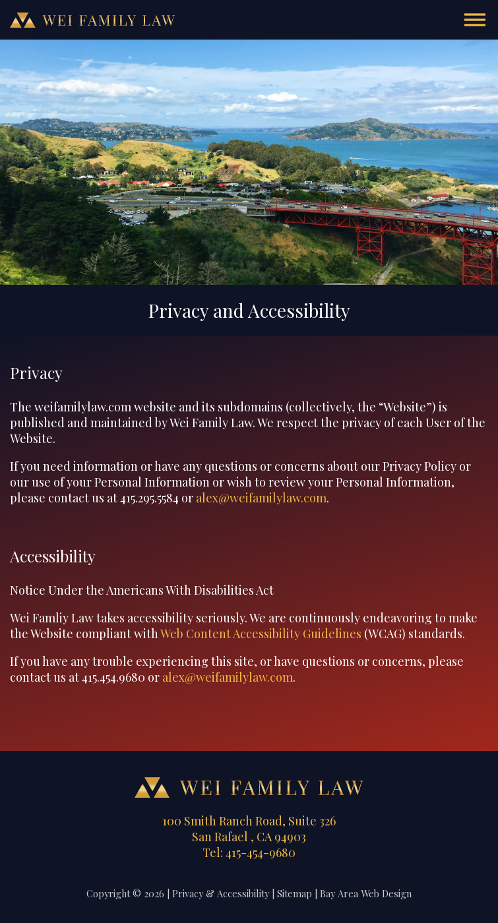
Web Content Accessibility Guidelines (260, 633)
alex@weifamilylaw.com (261, 498)
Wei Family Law (92, 20)
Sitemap (294, 893)
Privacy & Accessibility (220, 893)
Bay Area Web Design (366, 893)
